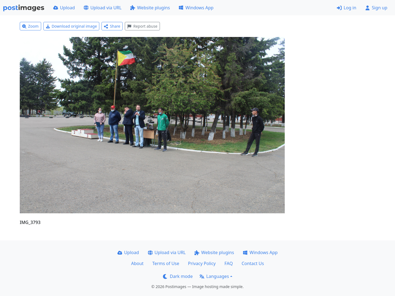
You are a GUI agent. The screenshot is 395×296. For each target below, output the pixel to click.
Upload (64, 8)
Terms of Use (165, 263)
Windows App (196, 8)
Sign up (376, 8)
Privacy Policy (202, 263)
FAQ (228, 263)
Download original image (71, 26)
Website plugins (150, 8)
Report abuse (142, 26)
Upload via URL (103, 8)
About (137, 263)
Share (112, 26)
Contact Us (253, 263)
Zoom (30, 26)
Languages (214, 276)
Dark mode (178, 276)
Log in (346, 8)
